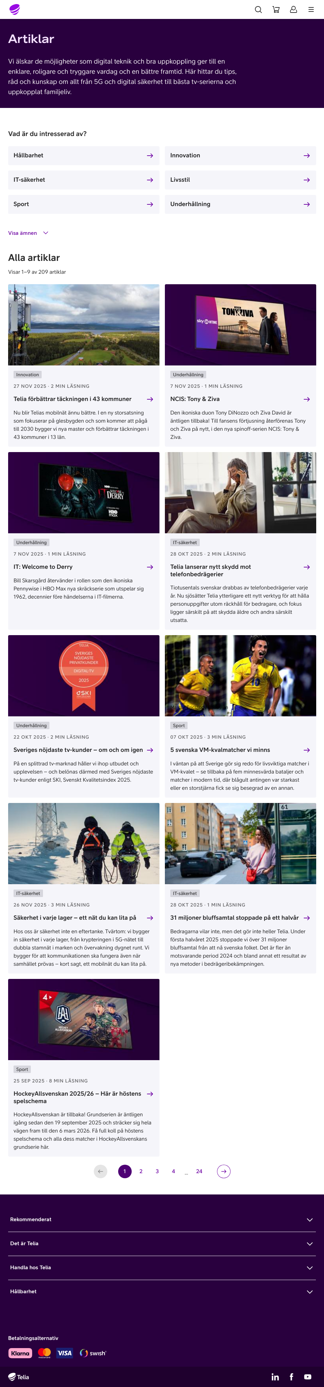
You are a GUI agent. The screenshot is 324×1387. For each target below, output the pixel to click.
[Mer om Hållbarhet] (162, 1292)
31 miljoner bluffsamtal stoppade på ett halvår (234, 917)
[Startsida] (14, 9)
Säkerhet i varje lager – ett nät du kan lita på (75, 917)
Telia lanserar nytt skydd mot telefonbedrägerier (210, 570)
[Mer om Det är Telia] (162, 1244)
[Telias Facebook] (291, 1377)
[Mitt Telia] (293, 9)
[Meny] (311, 9)
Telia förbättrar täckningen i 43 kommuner (73, 398)
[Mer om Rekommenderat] (162, 1220)
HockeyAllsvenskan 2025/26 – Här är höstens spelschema (77, 1097)
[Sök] (258, 9)
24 (201, 1173)
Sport (21, 203)
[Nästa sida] (224, 1171)
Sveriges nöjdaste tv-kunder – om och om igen (78, 749)
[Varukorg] (275, 9)
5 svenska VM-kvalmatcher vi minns (220, 749)
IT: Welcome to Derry (43, 566)
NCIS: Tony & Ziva (195, 398)
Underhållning (190, 203)
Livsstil (180, 179)
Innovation (185, 155)
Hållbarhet (28, 155)
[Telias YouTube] (308, 1377)
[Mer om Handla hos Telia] (162, 1268)
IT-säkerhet (29, 179)
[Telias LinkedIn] (275, 1377)
